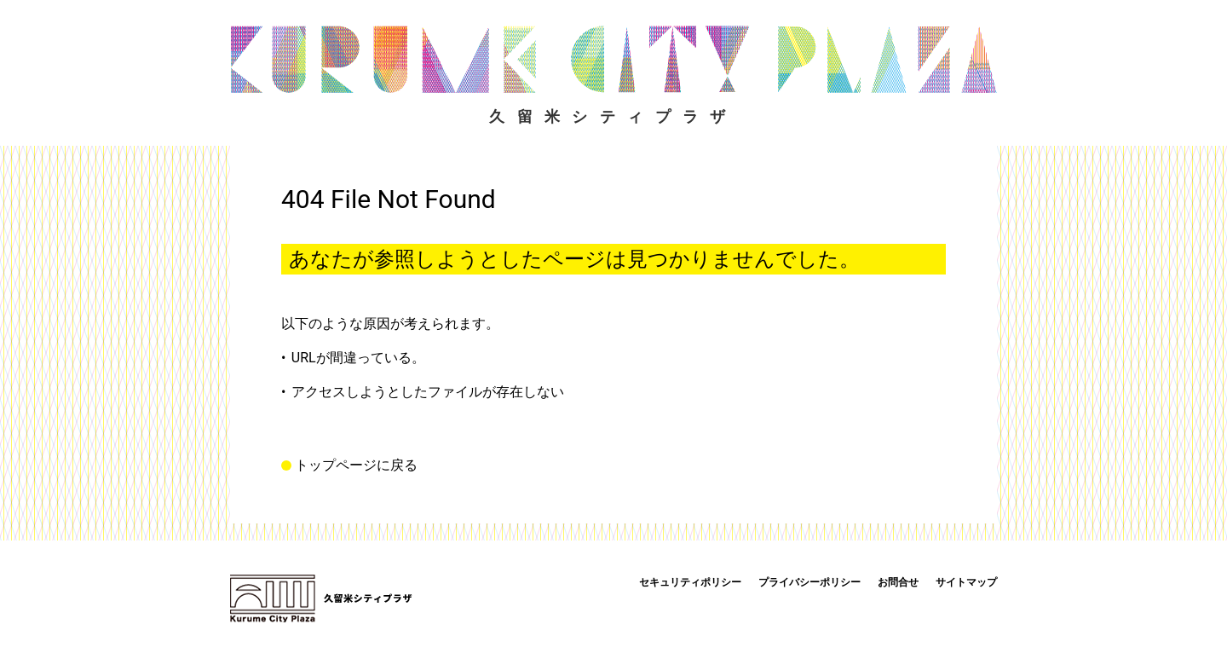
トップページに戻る (356, 465)
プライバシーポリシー (809, 582)
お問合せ (898, 582)
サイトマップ (966, 582)
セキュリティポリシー (690, 582)
